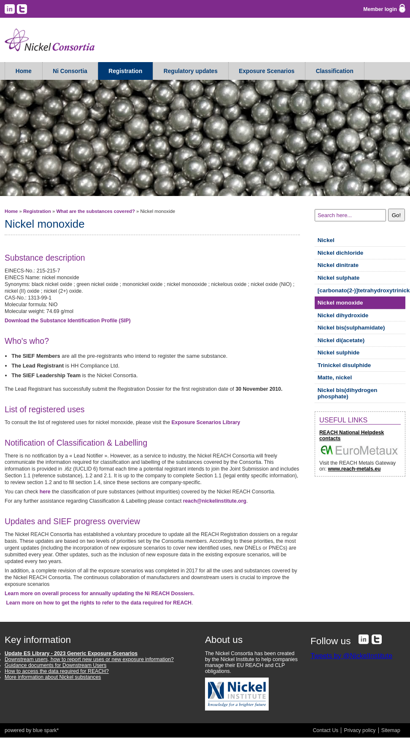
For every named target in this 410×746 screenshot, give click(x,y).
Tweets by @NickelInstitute (351, 655)
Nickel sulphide (339, 352)
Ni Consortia (70, 71)
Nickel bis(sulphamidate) (351, 327)
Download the (68, 321)
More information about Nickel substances (53, 677)
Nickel (326, 240)
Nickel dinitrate (338, 265)
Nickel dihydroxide (343, 315)
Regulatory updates (191, 71)
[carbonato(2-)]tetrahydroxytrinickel (361, 290)
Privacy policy (359, 730)
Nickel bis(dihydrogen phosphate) (348, 393)
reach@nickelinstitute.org (214, 501)
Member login (380, 9)
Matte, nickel (335, 377)
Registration (125, 71)
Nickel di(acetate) (341, 340)
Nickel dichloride (341, 253)
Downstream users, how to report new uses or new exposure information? (89, 659)
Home (24, 71)
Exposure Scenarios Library (205, 422)
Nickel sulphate (339, 278)
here (45, 492)
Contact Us (326, 730)
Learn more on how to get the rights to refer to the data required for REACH (99, 603)
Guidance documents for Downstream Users (55, 665)
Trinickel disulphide (344, 365)
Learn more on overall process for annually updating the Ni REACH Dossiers (99, 593)
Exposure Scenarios (266, 71)
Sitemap (390, 730)
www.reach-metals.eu (354, 469)
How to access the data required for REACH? (57, 671)
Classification (334, 71)
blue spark (45, 730)
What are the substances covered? (95, 211)
